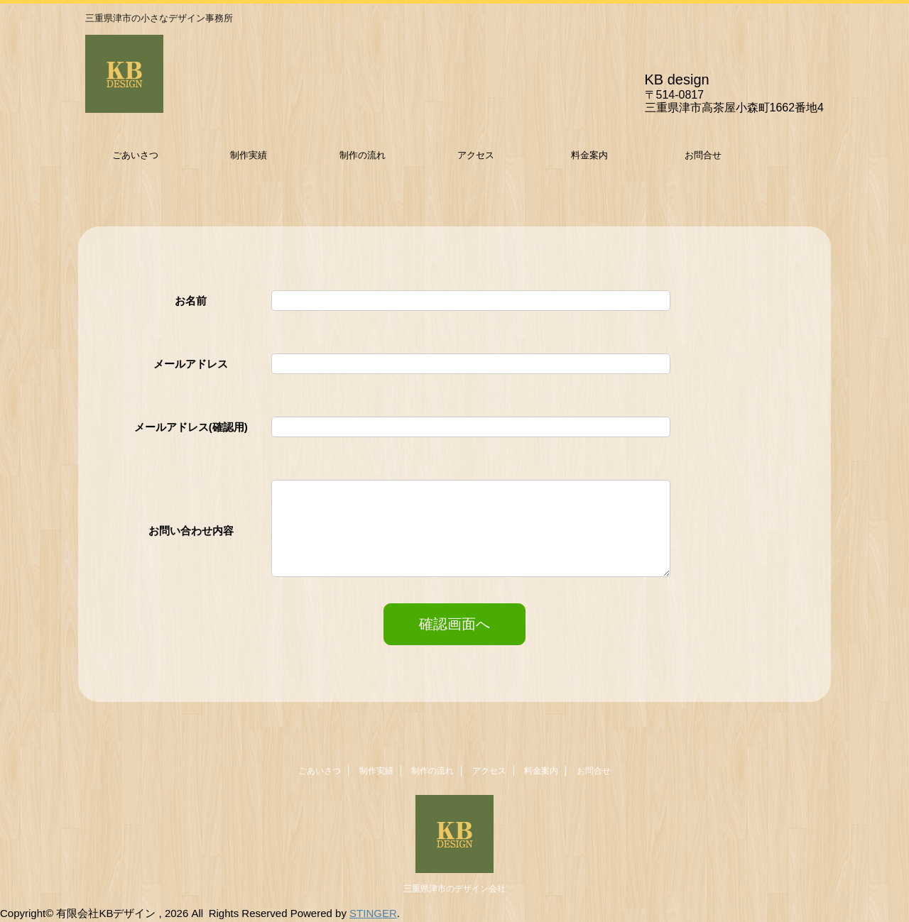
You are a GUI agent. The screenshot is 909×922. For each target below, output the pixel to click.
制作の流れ (362, 155)
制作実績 (248, 155)
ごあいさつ (135, 155)
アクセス (475, 155)
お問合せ (703, 155)
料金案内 (589, 155)
